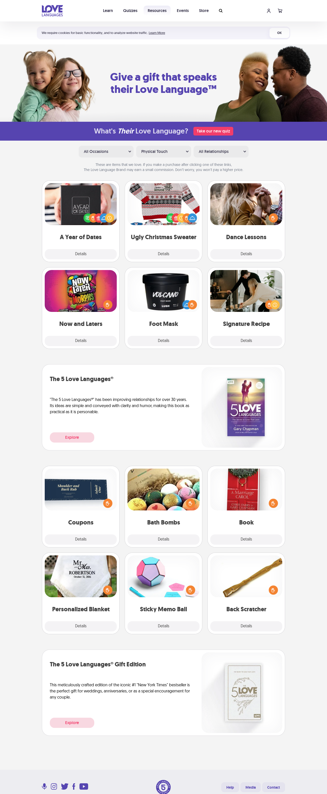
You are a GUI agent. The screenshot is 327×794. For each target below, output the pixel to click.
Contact (273, 787)
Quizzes (130, 10)
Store (204, 10)
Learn (108, 10)
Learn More (157, 33)
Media (251, 787)
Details (81, 254)
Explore (72, 437)
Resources (157, 10)
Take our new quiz (213, 131)
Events (183, 10)
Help (230, 787)
